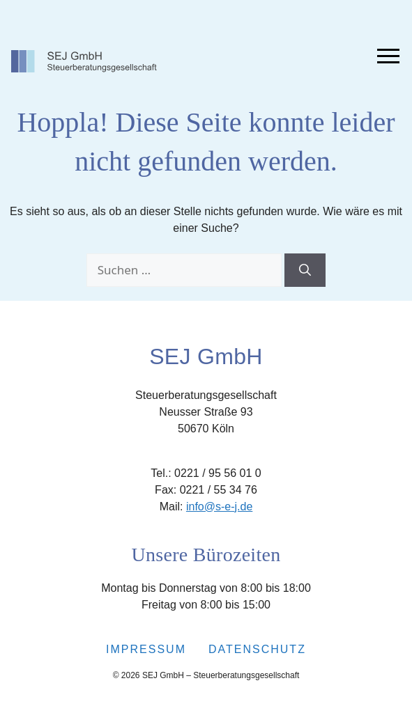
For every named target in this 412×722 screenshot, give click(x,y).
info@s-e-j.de (219, 506)
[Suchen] (305, 270)
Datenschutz (257, 649)
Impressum (146, 649)
